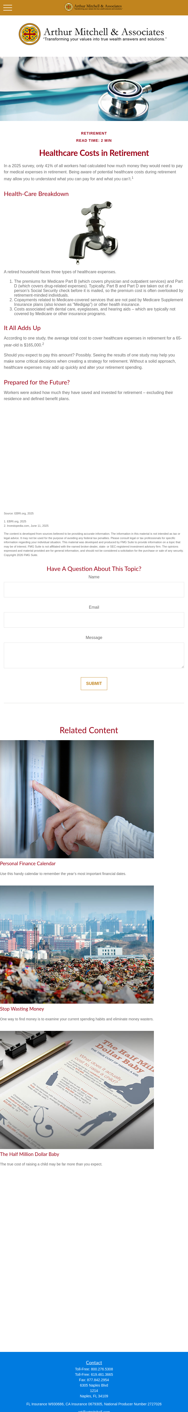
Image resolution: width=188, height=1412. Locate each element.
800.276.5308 (102, 1369)
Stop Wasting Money (22, 1009)
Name (94, 577)
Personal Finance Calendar (28, 863)
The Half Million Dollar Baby (29, 1154)
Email (94, 607)
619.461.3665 (102, 1374)
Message (94, 637)
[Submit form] (94, 683)
